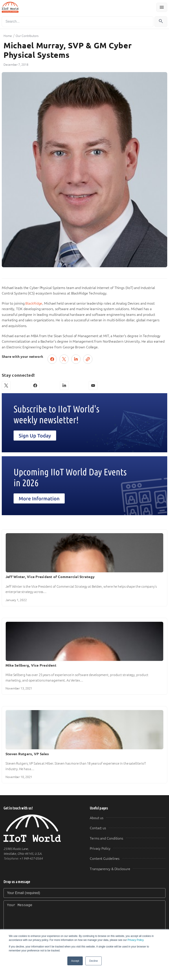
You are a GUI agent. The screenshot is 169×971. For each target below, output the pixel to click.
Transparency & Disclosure (110, 869)
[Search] (77, 21)
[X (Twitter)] (6, 385)
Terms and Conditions (106, 838)
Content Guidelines (104, 858)
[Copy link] (87, 359)
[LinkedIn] (64, 385)
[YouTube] (93, 385)
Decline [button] (93, 960)
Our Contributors (27, 36)
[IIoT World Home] (41, 828)
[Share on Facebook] (52, 359)
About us (96, 818)
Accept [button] (75, 960)
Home (8, 36)
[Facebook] (35, 385)
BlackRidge (33, 303)
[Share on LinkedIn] (76, 359)
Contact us (98, 828)
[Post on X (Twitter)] (64, 359)
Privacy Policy (135, 940)
